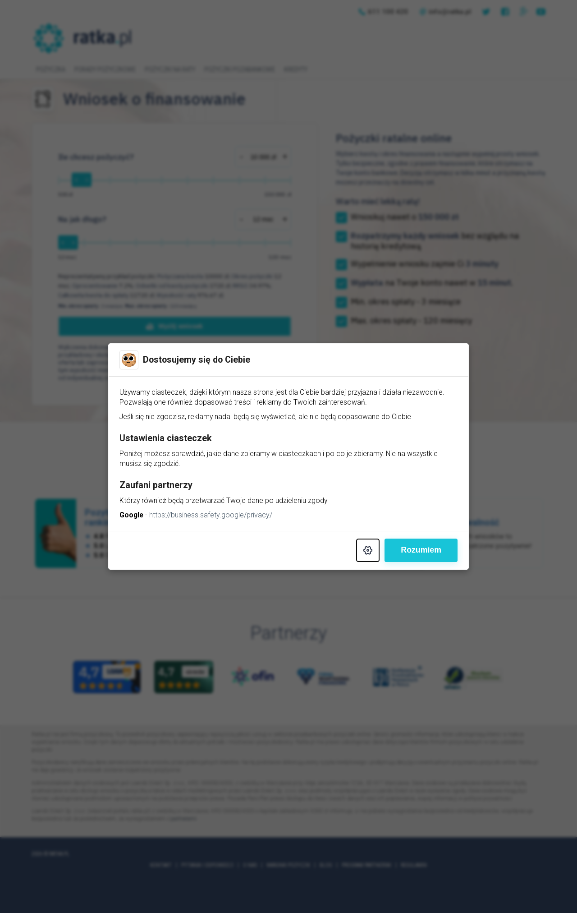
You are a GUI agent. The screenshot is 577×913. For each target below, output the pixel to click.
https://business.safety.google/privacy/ (211, 515)
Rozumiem (420, 550)
